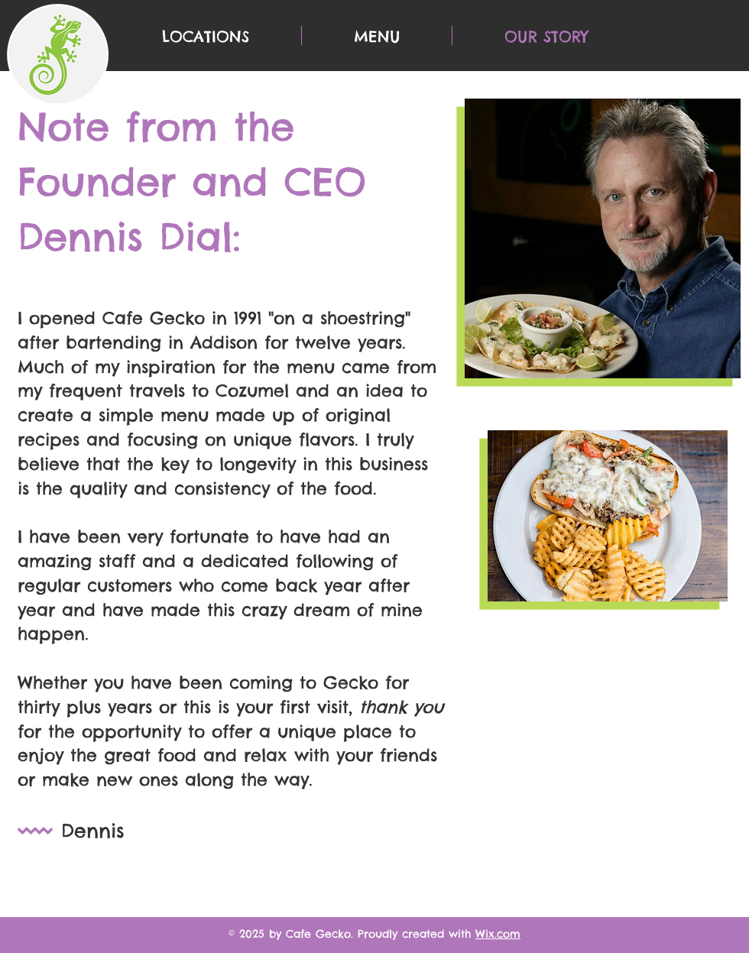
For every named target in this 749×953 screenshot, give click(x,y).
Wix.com (497, 934)
